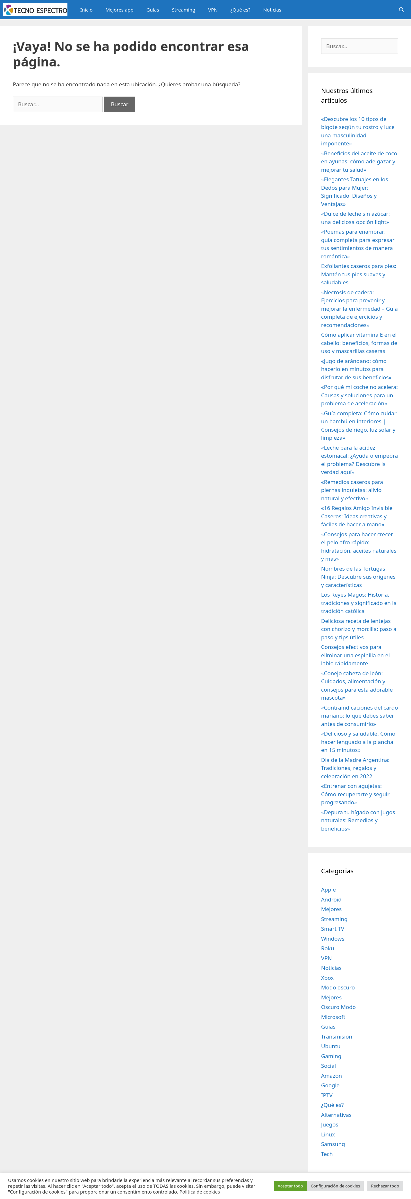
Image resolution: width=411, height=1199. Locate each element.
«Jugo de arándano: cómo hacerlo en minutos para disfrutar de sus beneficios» (356, 369)
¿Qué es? (240, 9)
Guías (152, 9)
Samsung (333, 1144)
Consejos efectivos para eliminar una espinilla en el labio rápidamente (355, 655)
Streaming (183, 9)
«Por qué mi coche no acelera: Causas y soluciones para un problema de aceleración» (359, 395)
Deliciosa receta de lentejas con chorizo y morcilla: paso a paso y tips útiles (359, 629)
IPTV (327, 1095)
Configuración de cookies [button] (335, 1186)
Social (328, 1065)
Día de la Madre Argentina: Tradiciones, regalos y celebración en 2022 (355, 768)
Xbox (327, 977)
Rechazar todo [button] (385, 1186)
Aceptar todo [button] (290, 1186)
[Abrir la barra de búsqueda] (401, 9)
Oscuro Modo (338, 1007)
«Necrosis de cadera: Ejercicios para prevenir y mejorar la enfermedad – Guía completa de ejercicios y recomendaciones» (359, 309)
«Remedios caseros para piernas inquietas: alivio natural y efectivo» (352, 490)
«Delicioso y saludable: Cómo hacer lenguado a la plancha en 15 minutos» (358, 742)
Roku (327, 948)
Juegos (329, 1124)
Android (331, 899)
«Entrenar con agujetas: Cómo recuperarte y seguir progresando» (355, 794)
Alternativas (336, 1114)
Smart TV (332, 928)
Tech (327, 1154)
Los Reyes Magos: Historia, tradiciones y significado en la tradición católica (359, 603)
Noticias (272, 9)
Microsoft (333, 1017)
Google (330, 1085)
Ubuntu (331, 1046)
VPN (212, 9)
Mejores (331, 909)
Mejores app (119, 9)
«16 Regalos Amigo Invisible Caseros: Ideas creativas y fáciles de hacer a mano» (356, 516)
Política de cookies (199, 1191)
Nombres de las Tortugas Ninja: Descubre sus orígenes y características (358, 577)
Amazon (331, 1075)
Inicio (86, 9)
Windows (333, 938)
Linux (328, 1134)
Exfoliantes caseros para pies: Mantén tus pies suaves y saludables (358, 274)
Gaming (331, 1056)
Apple (328, 889)
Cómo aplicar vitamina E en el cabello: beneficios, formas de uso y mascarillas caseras (359, 343)
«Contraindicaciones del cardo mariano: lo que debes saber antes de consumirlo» (359, 716)
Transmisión (336, 1036)
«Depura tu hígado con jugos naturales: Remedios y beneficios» (358, 820)
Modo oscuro (338, 987)
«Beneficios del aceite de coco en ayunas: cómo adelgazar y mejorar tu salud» (359, 161)
